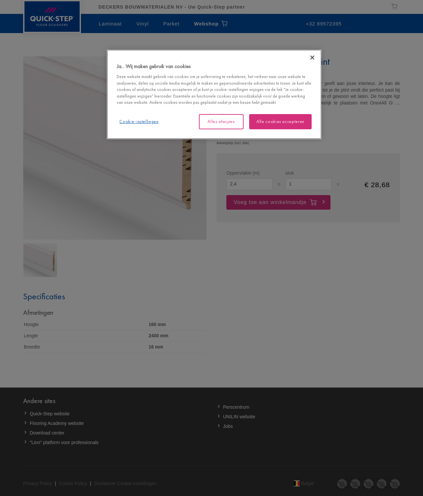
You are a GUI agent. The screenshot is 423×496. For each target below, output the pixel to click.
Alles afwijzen (221, 121)
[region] (214, 94)
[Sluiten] (312, 57)
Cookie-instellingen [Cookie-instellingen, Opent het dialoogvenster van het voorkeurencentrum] (138, 121)
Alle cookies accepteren (280, 121)
